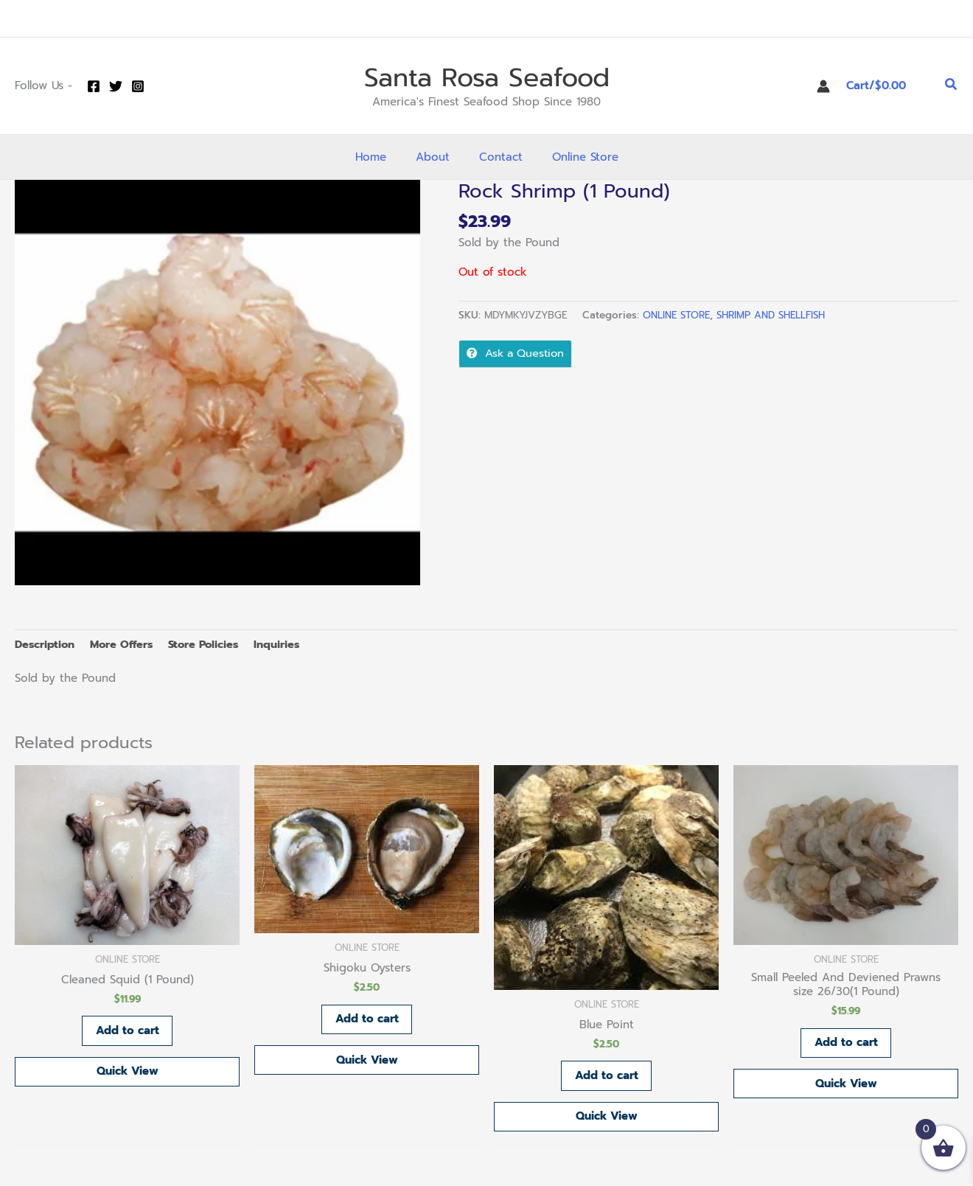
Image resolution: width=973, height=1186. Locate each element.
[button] (951, 86)
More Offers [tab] (125, 644)
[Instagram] (137, 86)
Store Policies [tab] (211, 644)
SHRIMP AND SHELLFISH (774, 315)
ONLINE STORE (677, 315)
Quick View (127, 1073)
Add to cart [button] (127, 1032)
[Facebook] (93, 86)
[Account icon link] (823, 86)
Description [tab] (46, 644)
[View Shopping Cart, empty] (887, 86)
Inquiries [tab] (286, 644)
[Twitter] (115, 86)
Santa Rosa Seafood (487, 77)
